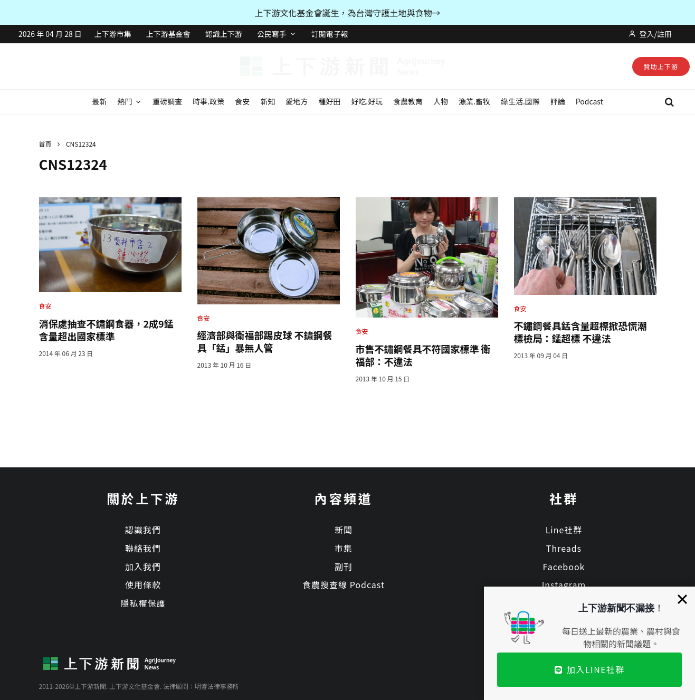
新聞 (344, 529)
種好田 (329, 101)
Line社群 (564, 529)
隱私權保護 (142, 603)
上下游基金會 (168, 33)
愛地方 (296, 101)
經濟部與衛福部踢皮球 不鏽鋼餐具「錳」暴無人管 (264, 341)
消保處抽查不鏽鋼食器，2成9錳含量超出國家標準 (106, 329)
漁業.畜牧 (474, 101)
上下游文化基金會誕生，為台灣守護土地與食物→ (347, 12)
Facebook (564, 566)
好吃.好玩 (367, 101)
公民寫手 (272, 33)
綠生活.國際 (520, 101)
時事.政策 (208, 101)
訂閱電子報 (329, 33)
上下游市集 (112, 33)
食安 (242, 101)
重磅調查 (167, 101)
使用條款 (143, 584)
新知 (267, 101)
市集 (344, 548)
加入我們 (143, 566)
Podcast (589, 101)
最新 (99, 101)
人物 (440, 101)
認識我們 (143, 529)
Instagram (564, 584)
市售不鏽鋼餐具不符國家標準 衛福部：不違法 (423, 355)
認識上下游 (223, 33)
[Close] (682, 599)
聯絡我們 (143, 548)
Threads (564, 548)
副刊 (344, 566)
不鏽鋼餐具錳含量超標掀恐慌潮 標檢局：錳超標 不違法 (580, 331)
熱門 (124, 101)
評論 (557, 101)
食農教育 (408, 101)
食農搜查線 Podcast (343, 584)
